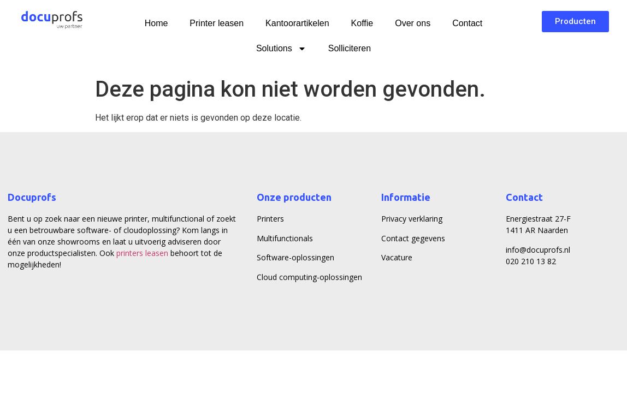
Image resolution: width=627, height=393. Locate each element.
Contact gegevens (413, 238)
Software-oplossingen (295, 257)
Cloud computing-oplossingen (309, 277)
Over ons (412, 23)
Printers (270, 218)
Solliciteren (349, 48)
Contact (467, 23)
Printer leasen (217, 23)
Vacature (396, 257)
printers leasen (142, 253)
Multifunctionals (285, 238)
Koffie (362, 23)
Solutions (281, 48)
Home (156, 23)
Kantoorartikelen (297, 23)
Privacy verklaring (411, 218)
